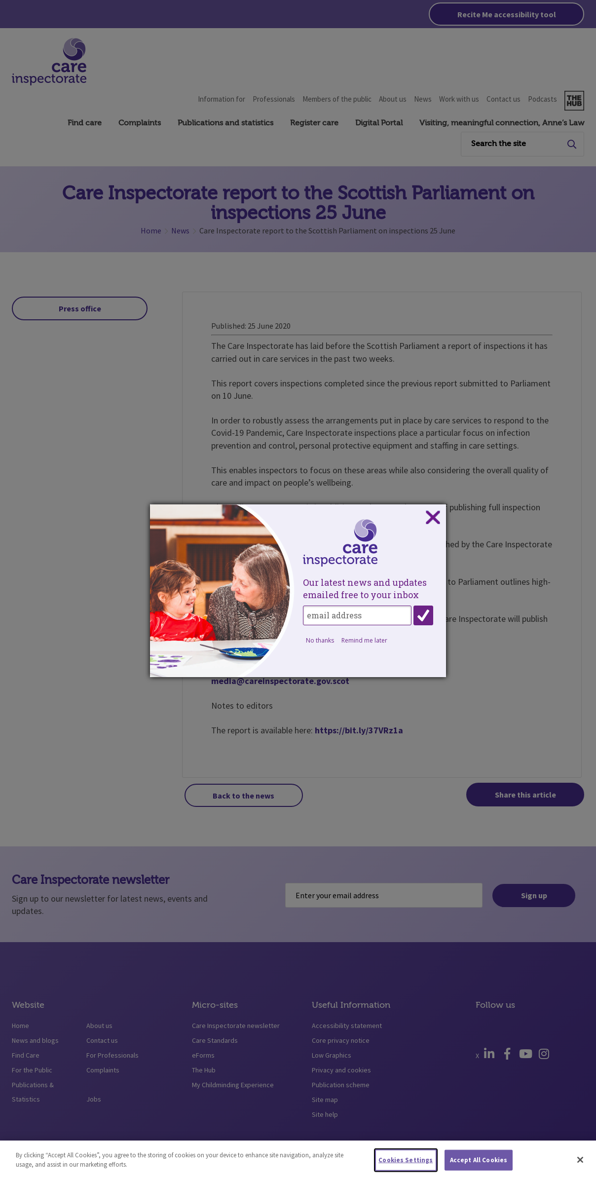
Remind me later (364, 640)
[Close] (580, 1166)
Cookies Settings (405, 1165)
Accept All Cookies (478, 1165)
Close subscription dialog (432, 517)
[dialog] (298, 590)
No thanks (320, 640)
